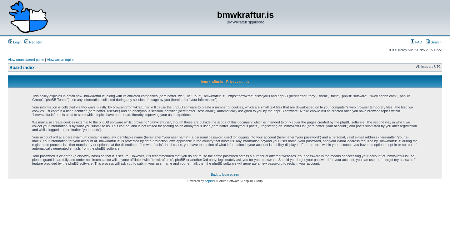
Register (33, 42)
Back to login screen (225, 174)
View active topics (60, 60)
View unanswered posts (26, 60)
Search (434, 42)
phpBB (209, 181)
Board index (22, 67)
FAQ (416, 42)
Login (15, 42)
